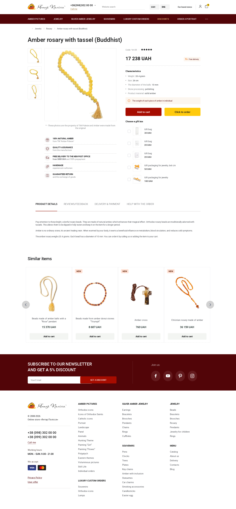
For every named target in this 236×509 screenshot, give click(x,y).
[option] (35, 55)
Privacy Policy (35, 477)
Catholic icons (85, 418)
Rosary (49, 28)
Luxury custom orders (136, 18)
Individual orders (86, 471)
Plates (125, 465)
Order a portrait (187, 18)
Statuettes (127, 478)
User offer (33, 482)
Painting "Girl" (85, 445)
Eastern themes (86, 458)
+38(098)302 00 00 (81, 5)
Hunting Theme (85, 440)
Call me (73, 9)
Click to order (182, 112)
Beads (173, 410)
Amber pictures (36, 18)
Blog (172, 469)
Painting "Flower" (86, 449)
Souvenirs (109, 18)
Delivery (174, 460)
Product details (46, 204)
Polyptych (83, 453)
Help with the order (140, 204)
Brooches (127, 418)
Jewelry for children (180, 431)
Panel (81, 431)
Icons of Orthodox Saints (90, 414)
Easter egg (127, 495)
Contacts (174, 465)
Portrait (82, 423)
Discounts (163, 18)
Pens (124, 451)
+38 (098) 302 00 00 (42, 433)
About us (174, 456)
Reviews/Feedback (76, 204)
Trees (125, 460)
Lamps (81, 495)
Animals (82, 436)
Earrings (126, 410)
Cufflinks (126, 436)
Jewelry (58, 18)
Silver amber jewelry (83, 18)
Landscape (83, 427)
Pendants (127, 423)
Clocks (125, 456)
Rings (125, 431)
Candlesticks (128, 491)
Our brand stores (182, 7)
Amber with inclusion (132, 473)
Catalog (174, 451)
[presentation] (26, 305)
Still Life (82, 466)
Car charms (128, 482)
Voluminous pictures (88, 462)
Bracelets (127, 414)
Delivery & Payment (107, 204)
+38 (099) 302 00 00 (42, 437)
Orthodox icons (85, 410)
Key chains (127, 469)
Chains (125, 427)
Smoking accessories (133, 486)
